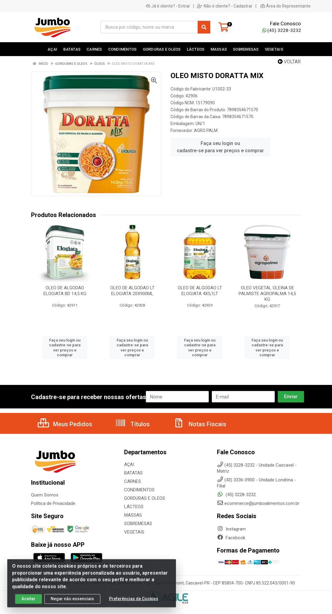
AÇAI (129, 464)
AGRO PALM (206, 130)
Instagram (231, 529)
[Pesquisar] (204, 27)
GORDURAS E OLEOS (144, 498)
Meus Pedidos (65, 424)
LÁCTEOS (133, 506)
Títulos (132, 424)
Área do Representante (286, 6)
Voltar (289, 62)
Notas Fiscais (199, 424)
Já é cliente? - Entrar (168, 6)
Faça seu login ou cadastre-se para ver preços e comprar (220, 146)
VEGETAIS (134, 532)
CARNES (132, 481)
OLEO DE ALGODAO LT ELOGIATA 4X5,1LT (200, 290)
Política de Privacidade (53, 503)
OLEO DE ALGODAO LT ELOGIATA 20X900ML (132, 290)
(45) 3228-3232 (281, 30)
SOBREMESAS (138, 523)
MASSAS (133, 515)
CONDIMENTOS (139, 490)
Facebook (231, 537)
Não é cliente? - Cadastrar (224, 6)
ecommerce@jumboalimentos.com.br (258, 503)
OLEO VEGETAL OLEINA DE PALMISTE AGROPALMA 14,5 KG (267, 293)
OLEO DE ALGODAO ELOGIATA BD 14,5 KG (64, 290)
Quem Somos (44, 495)
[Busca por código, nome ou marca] (149, 27)
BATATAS (133, 473)
